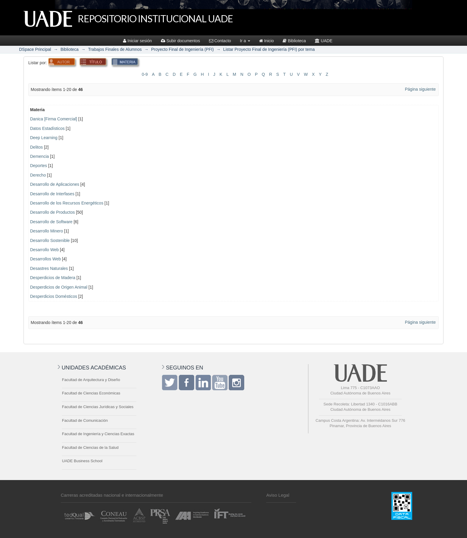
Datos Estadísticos (47, 128)
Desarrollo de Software (51, 221)
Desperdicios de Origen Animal (58, 287)
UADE (323, 40)
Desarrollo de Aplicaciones (54, 184)
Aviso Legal (277, 495)
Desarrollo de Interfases (52, 193)
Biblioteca (294, 40)
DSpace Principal (35, 49)
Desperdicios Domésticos (53, 296)
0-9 (145, 74)
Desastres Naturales (49, 268)
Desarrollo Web (44, 249)
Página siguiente (420, 89)
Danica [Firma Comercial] (53, 119)
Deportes (38, 165)
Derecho (38, 175)
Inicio (266, 40)
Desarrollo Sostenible (50, 240)
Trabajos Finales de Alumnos (115, 49)
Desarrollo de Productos (52, 212)
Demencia (39, 156)
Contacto (220, 40)
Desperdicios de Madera (52, 277)
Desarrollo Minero (46, 231)
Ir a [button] (245, 40)
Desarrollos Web (45, 259)
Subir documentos (180, 40)
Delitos (36, 147)
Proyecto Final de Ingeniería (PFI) (182, 49)
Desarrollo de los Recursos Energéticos (66, 203)
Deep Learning (43, 137)
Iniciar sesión (137, 40)
